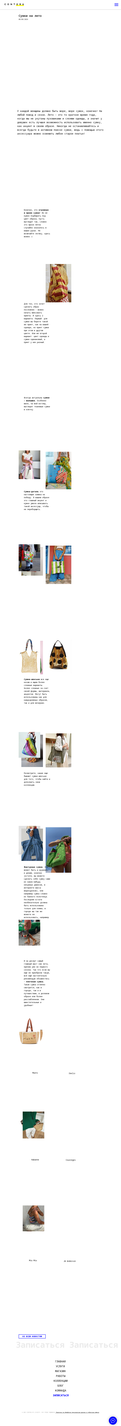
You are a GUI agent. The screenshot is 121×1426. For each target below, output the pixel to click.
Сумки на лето (30, 16)
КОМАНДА (60, 1390)
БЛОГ (60, 1385)
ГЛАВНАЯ (60, 1361)
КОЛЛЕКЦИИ (61, 1381)
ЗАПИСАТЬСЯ (61, 1395)
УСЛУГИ (60, 1366)
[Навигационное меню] (116, 4)
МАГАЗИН (60, 1371)
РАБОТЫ (60, 1376)
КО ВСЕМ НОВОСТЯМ (32, 1336)
